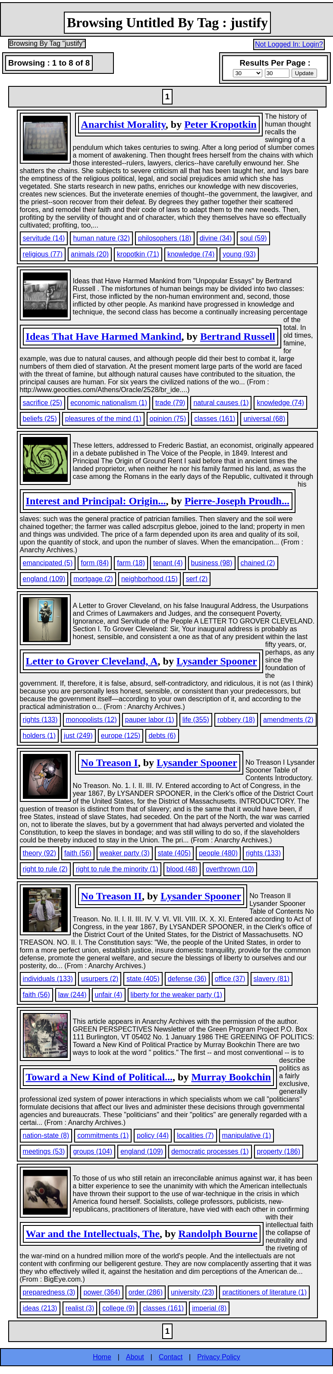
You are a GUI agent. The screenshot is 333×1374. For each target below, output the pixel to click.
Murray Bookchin (231, 1077)
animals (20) (90, 254)
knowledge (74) (190, 254)
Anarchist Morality (123, 124)
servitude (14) (44, 238)
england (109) (44, 579)
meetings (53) (44, 1151)
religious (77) (43, 254)
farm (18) (131, 563)
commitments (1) (103, 1135)
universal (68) (264, 418)
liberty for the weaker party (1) (177, 994)
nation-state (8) (46, 1135)
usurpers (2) (99, 978)
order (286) (146, 1292)
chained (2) (258, 563)
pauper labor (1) (149, 719)
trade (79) (170, 402)
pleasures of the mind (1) (103, 418)
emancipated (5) (48, 563)
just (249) (78, 735)
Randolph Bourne (217, 1233)
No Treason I (109, 762)
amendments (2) (288, 719)
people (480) (218, 853)
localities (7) (195, 1135)
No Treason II (111, 896)
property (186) (279, 1151)
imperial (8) (209, 1308)
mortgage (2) (93, 579)
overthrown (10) (230, 869)
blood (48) (182, 869)
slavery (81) (272, 978)
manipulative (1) (246, 1135)
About (135, 1357)
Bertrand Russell (237, 336)
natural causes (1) (220, 402)
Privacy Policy (218, 1357)
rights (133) (40, 719)
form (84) (95, 563)
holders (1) (39, 735)
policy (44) (153, 1135)
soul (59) (253, 238)
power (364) (101, 1292)
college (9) (118, 1308)
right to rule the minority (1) (117, 869)
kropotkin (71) (138, 254)
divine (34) (216, 238)
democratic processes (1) (210, 1151)
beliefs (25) (40, 418)
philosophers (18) (165, 238)
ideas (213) (40, 1308)
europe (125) (121, 735)
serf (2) (197, 579)
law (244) (72, 994)
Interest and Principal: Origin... (96, 501)
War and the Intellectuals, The (93, 1233)
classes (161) (214, 418)
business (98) (211, 563)
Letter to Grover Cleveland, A (92, 661)
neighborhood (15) (149, 579)
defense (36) (187, 978)
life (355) (195, 719)
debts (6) (162, 735)
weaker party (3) (125, 853)
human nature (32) (101, 238)
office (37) (230, 978)
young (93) (239, 254)
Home (102, 1357)
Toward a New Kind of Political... (99, 1077)
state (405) (174, 853)
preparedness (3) (49, 1292)
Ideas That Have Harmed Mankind (104, 336)
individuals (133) (48, 978)
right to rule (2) (45, 869)
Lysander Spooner (216, 661)
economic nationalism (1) (108, 402)
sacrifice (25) (43, 402)
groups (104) (92, 1151)
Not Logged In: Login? (289, 44)
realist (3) (80, 1308)
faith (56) (77, 853)
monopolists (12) (91, 719)
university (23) (192, 1292)
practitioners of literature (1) (264, 1292)
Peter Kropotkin (220, 124)
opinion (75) (168, 418)
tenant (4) (167, 563)
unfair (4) (109, 994)
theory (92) (39, 853)
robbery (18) (236, 719)
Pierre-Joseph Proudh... (237, 501)
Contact (170, 1357)
